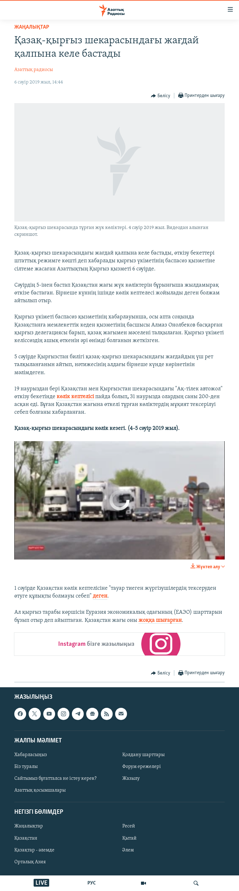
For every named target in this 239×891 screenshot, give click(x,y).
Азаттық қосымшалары (40, 790)
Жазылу (131, 778)
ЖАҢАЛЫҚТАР (31, 27)
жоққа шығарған (160, 620)
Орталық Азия (30, 861)
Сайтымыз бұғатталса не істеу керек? (55, 778)
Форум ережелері (141, 766)
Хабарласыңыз (30, 754)
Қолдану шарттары (143, 754)
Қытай (129, 838)
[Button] (160, 96)
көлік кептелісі (75, 397)
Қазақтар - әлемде (34, 849)
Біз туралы (26, 766)
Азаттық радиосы (33, 69)
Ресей (128, 826)
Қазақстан (25, 838)
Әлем (128, 849)
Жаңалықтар (28, 826)
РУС (91, 883)
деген (100, 596)
